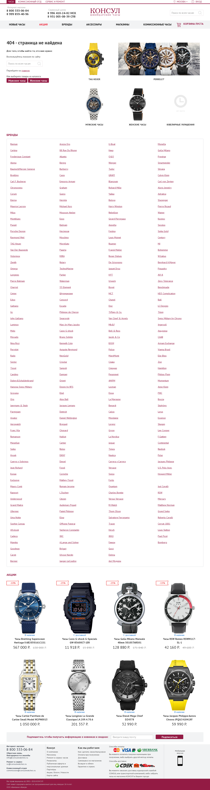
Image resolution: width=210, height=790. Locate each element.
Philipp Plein (164, 374)
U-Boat (112, 144)
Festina (112, 231)
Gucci (111, 548)
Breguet (63, 424)
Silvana (161, 169)
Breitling (14, 175)
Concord (64, 299)
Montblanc (15, 218)
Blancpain (113, 181)
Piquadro (162, 268)
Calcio (112, 411)
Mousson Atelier (67, 212)
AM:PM (112, 380)
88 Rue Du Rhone (68, 150)
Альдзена (162, 330)
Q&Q (111, 156)
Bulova (112, 200)
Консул (105, 12)
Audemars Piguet (68, 505)
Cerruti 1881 (164, 523)
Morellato (64, 243)
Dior (111, 305)
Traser (112, 523)
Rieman (14, 144)
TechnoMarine (66, 268)
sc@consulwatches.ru (17, 764)
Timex (112, 449)
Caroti (13, 554)
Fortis (111, 480)
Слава (112, 361)
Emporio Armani (67, 181)
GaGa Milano (164, 150)
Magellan (15, 442)
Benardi (112, 405)
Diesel (63, 461)
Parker (63, 274)
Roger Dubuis (115, 256)
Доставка (82, 757)
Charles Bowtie (116, 492)
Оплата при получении (88, 754)
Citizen (63, 498)
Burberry (64, 169)
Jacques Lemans (67, 405)
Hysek (13, 455)
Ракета (63, 249)
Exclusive (14, 480)
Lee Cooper (163, 430)
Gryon (112, 430)
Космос (161, 218)
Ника (111, 150)
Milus (12, 212)
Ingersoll (162, 324)
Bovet (111, 287)
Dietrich (63, 411)
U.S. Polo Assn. (165, 467)
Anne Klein (163, 386)
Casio (62, 175)
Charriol (14, 287)
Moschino (64, 237)
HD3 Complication (166, 293)
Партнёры (51, 769)
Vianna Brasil (164, 349)
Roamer (112, 243)
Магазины (51, 754)
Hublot (63, 436)
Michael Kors (66, 206)
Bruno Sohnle (66, 337)
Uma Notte (15, 517)
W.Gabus (162, 256)
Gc (11, 312)
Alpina (13, 162)
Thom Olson (115, 511)
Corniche (64, 473)
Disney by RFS (66, 386)
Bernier (14, 561)
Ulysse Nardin (66, 554)
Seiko (13, 449)
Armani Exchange (166, 343)
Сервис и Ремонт (55, 1)
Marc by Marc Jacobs (70, 324)
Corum (13, 193)
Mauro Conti (16, 486)
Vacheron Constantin (69, 529)
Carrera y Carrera (117, 461)
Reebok (161, 449)
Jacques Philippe (166, 461)
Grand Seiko (164, 511)
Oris (12, 399)
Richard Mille (115, 187)
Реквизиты (52, 760)
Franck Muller (115, 249)
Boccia (161, 399)
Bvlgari (63, 548)
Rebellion (113, 212)
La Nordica (114, 436)
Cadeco (14, 536)
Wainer (161, 212)
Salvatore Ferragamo (119, 517)
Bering (63, 162)
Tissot (13, 368)
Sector (13, 361)
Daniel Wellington (68, 417)
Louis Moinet (115, 237)
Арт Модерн (115, 561)
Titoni (160, 312)
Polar (160, 455)
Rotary (63, 262)
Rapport (14, 492)
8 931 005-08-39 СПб (61, 16)
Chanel (112, 299)
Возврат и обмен (86, 763)
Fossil (62, 467)
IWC (61, 536)
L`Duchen (64, 492)
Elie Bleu (162, 355)
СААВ (160, 337)
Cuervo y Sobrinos (19, 461)
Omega (14, 268)
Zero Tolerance (165, 281)
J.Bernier (14, 511)
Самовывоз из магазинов (90, 760)
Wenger (112, 162)
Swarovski (64, 318)
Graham (63, 187)
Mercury (162, 498)
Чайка (111, 193)
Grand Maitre (16, 505)
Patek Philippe (67, 511)
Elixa (62, 517)
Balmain (63, 225)
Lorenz (112, 424)
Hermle (63, 200)
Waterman (64, 281)
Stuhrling (162, 405)
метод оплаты (146, 757)
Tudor (112, 169)
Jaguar (112, 442)
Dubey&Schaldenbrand (21, 380)
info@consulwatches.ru (17, 757)
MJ (159, 243)
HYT (111, 274)
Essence (162, 417)
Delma (112, 554)
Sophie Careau (17, 523)
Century (161, 237)
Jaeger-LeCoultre (68, 561)
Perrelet (14, 349)
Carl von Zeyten (166, 181)
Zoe (160, 361)
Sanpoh (63, 368)
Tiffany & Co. (115, 312)
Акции (49, 772)
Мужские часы (17, 80)
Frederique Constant (20, 156)
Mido (12, 330)
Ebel (62, 393)
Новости (65, 772)
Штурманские (66, 293)
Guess (62, 193)
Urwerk (112, 281)
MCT (111, 293)
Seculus (161, 225)
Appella (112, 225)
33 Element (65, 287)
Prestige (162, 156)
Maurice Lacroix (18, 206)
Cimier (13, 293)
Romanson (15, 436)
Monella (162, 144)
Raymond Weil (17, 237)
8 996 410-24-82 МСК (62, 13)
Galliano (14, 305)
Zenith (13, 262)
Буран (13, 473)
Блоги (56, 772)
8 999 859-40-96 (18, 14)
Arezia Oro (65, 144)
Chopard (64, 430)
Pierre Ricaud (164, 206)
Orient (63, 380)
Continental (163, 442)
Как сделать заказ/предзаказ (92, 752)
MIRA (62, 256)
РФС (160, 393)
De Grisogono (115, 262)
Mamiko (14, 542)
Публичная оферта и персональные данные (57, 765)
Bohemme (163, 249)
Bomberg (162, 542)
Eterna (13, 200)
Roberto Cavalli (165, 517)
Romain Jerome (67, 486)
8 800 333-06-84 (18, 10)
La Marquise (115, 399)
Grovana (14, 393)
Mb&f (112, 324)
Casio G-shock (66, 330)
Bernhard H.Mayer (167, 262)
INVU (111, 536)
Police (112, 349)
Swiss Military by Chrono (170, 318)
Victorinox (15, 256)
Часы (11, 1)
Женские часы (38, 80)
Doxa (111, 393)
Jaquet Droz (114, 268)
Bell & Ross (114, 330)
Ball (160, 299)
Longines (14, 274)
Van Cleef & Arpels (118, 318)
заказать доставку (128, 770)
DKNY (62, 455)
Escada (63, 305)
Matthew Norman (166, 505)
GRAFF (112, 175)
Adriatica (162, 193)
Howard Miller (165, 473)
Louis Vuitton (164, 529)
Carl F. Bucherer (18, 181)
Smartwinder (164, 162)
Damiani (63, 374)
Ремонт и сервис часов (57, 757)
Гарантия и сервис (86, 766)
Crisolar (63, 361)
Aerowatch (15, 424)
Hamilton (162, 368)
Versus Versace (116, 498)
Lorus (160, 411)
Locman (112, 386)
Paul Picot (163, 536)
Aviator (13, 417)
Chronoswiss (16, 187)
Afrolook (14, 529)
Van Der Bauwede (19, 249)
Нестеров (64, 231)
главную (25, 70)
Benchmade (163, 287)
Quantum (113, 486)
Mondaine (113, 417)
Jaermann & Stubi (19, 405)
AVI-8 (160, 274)
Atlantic (63, 156)
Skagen (161, 424)
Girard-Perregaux (117, 218)
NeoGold (64, 355)
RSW (160, 492)
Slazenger (163, 200)
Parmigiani (15, 411)
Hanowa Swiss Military (21, 386)
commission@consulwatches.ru (21, 770)
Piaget (13, 225)
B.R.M (111, 343)
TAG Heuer (15, 243)
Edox (12, 299)
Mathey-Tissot (66, 480)
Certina (13, 150)
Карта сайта (52, 775)
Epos (62, 218)
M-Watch (113, 505)
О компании (52, 752)
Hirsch (112, 529)
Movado (14, 337)
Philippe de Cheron (69, 312)
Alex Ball (64, 399)
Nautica (112, 455)
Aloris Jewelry (165, 187)
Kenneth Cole (66, 343)
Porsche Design (17, 231)
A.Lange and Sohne (69, 542)
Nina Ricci (15, 343)
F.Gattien (162, 436)
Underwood (16, 498)
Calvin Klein (163, 175)
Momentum (163, 380)
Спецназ (113, 368)
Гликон (112, 542)
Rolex (62, 449)
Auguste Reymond (68, 349)
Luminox (14, 324)
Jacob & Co (114, 337)
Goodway (15, 548)
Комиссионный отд (30, 1)
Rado (12, 355)
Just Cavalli (163, 486)
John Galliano (16, 318)
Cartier (63, 442)
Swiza (111, 473)
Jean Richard (16, 467)
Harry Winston (115, 206)
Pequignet (113, 374)
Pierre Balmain (17, 281)
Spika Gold (163, 231)
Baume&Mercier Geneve (22, 169)
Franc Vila (15, 430)
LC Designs (163, 305)
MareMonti (114, 355)
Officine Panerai (67, 523)
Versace (112, 467)
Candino (14, 374)
